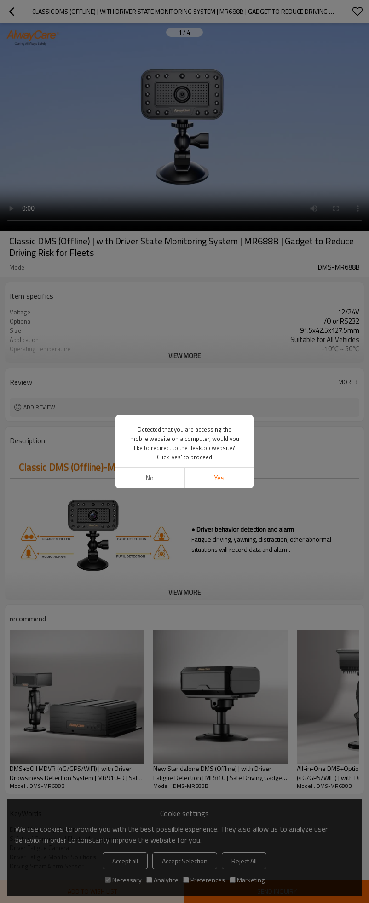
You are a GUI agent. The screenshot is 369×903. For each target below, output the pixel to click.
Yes (219, 478)
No (150, 478)
